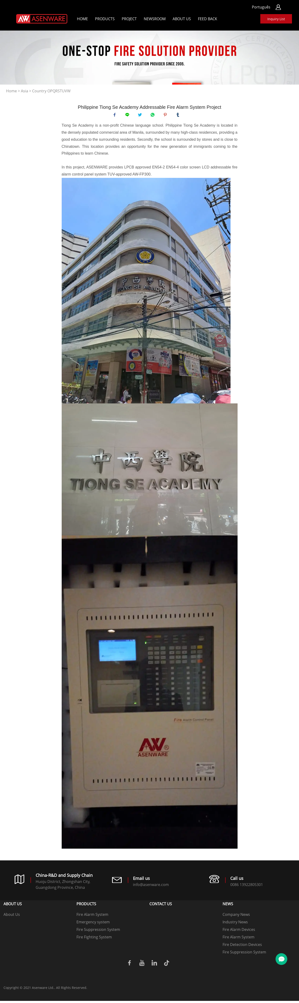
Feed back (207, 18)
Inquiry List (276, 19)
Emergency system (93, 924)
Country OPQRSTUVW (51, 91)
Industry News (235, 924)
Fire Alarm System (92, 916)
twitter (140, 115)
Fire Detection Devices (242, 946)
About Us (182, 18)
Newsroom (155, 18)
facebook (115, 115)
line (128, 115)
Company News (236, 916)
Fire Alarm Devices (239, 931)
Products (105, 18)
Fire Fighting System (94, 939)
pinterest (166, 115)
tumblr (178, 115)
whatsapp (153, 115)
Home (82, 18)
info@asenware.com (151, 886)
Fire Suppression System (98, 931)
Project (129, 18)
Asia (24, 91)
